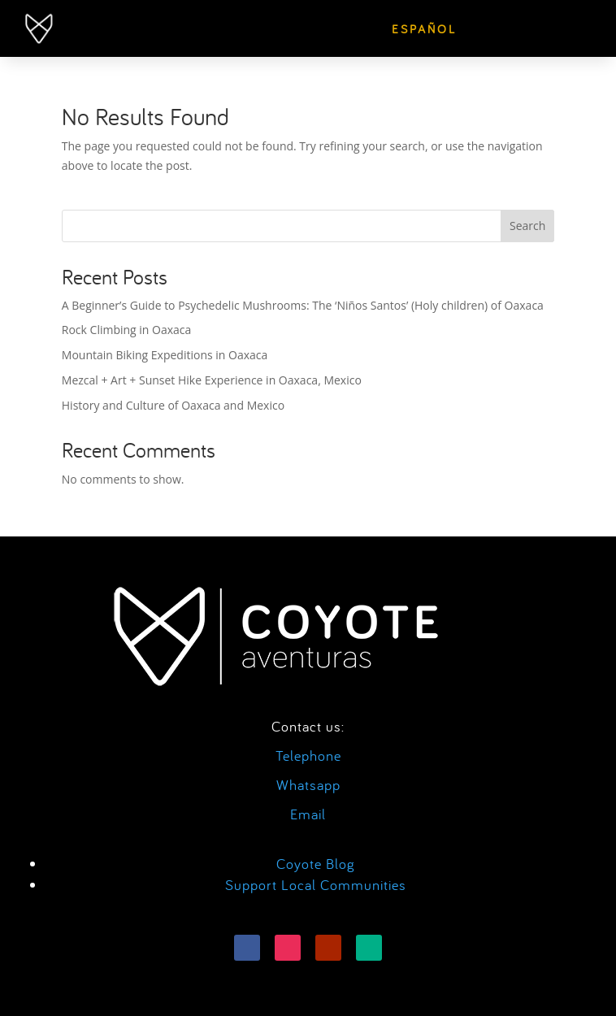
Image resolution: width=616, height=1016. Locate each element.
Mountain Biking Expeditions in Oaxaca (165, 355)
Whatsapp (308, 784)
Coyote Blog (315, 863)
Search (527, 225)
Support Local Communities (315, 884)
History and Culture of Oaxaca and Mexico (173, 405)
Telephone (308, 755)
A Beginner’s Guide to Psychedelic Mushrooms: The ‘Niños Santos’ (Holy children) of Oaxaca (303, 305)
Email (308, 814)
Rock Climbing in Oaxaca (127, 329)
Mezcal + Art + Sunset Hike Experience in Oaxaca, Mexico (212, 380)
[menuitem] (424, 29)
